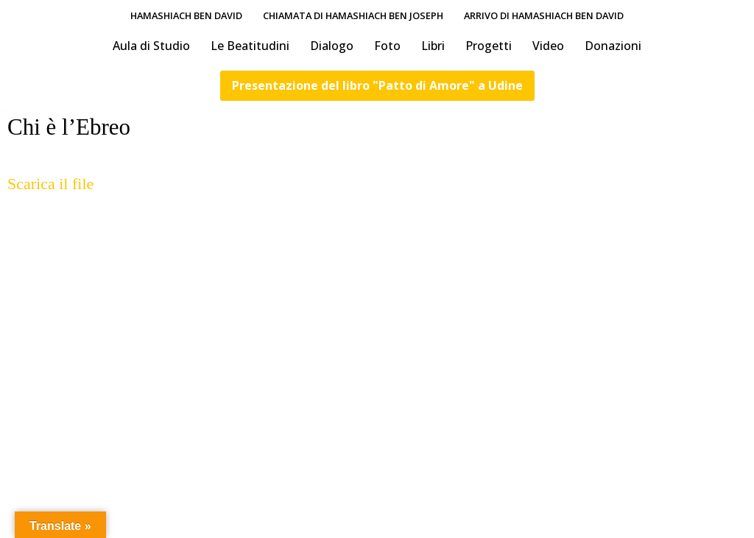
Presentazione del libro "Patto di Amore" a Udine (377, 85)
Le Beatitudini (250, 46)
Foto (387, 46)
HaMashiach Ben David (186, 15)
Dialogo (331, 46)
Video (548, 46)
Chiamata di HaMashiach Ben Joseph (353, 15)
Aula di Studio (151, 46)
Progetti (488, 46)
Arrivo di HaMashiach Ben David (544, 15)
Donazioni (613, 46)
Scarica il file (50, 183)
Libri (433, 46)
